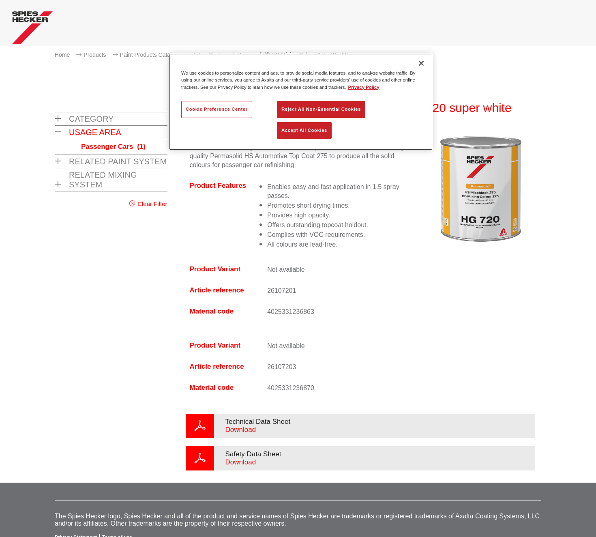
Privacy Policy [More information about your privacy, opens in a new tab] (363, 87)
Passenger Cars (113, 146)
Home (62, 55)
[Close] (421, 63)
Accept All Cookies (304, 130)
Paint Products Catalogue (152, 55)
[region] (301, 102)
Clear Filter (152, 203)
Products (95, 55)
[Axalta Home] (32, 29)
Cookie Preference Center (217, 109)
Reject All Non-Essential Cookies (321, 109)
